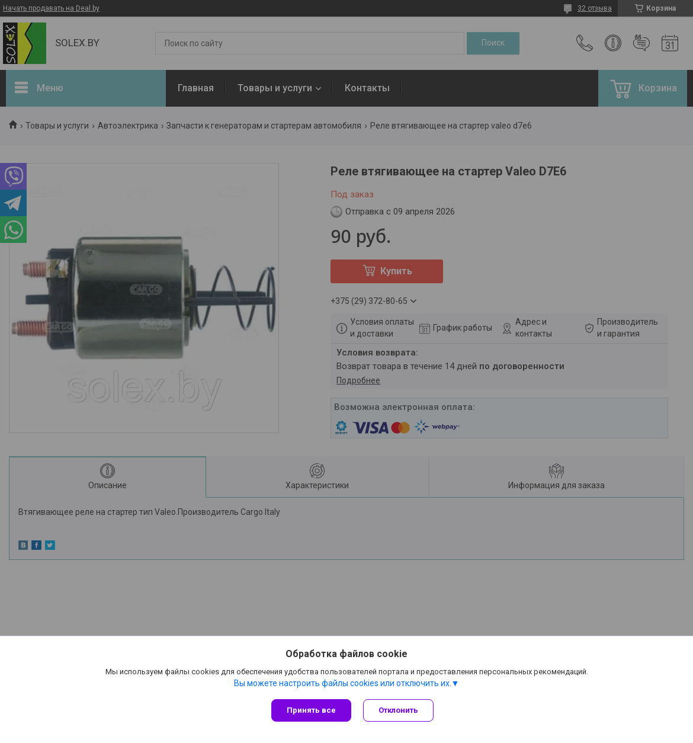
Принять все (311, 710)
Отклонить (398, 710)
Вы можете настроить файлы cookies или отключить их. (342, 683)
